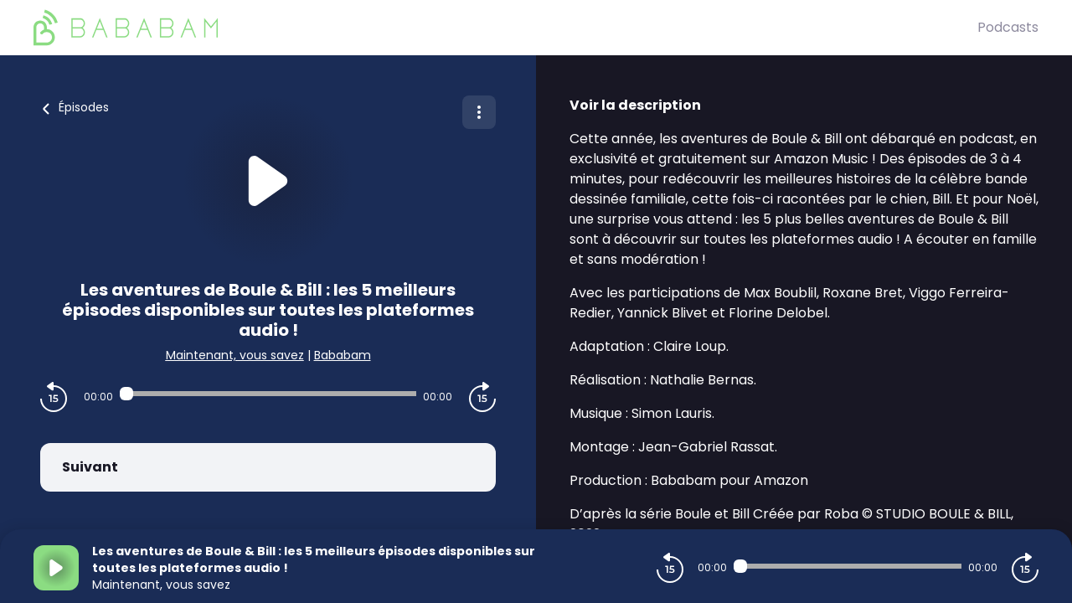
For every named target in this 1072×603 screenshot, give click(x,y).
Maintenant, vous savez (235, 355)
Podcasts (1007, 27)
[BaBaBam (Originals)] (505, 27)
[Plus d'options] (479, 112)
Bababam (342, 355)
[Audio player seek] (268, 393)
